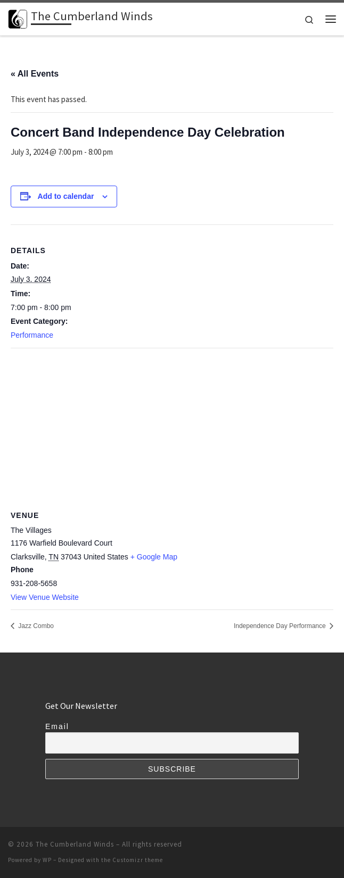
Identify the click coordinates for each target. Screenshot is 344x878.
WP (47, 860)
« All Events (35, 73)
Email (57, 726)
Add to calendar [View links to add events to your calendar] (66, 196)
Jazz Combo (35, 626)
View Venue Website (45, 597)
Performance (32, 335)
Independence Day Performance (280, 626)
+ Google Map (153, 557)
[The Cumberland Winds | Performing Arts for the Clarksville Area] (17, 17)
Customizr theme (137, 860)
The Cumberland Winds (75, 844)
